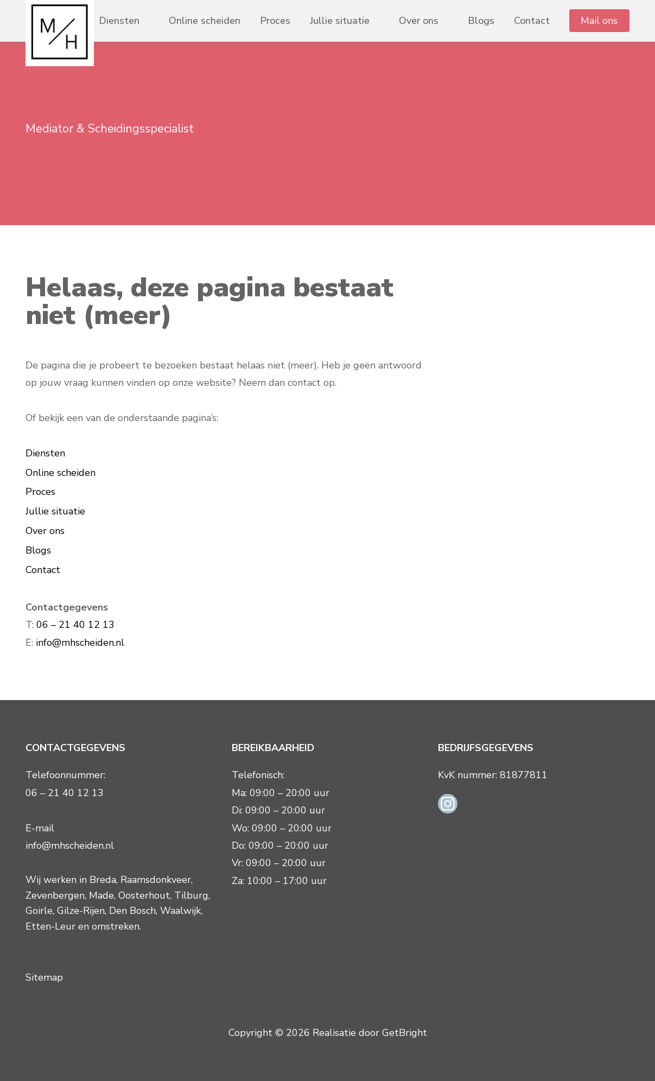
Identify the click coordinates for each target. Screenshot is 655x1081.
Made (101, 895)
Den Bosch (132, 910)
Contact (532, 20)
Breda (103, 879)
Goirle (39, 910)
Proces (275, 20)
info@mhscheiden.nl (80, 642)
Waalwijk (180, 910)
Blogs (481, 20)
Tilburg (191, 895)
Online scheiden (204, 20)
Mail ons (599, 20)
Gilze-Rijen (81, 910)
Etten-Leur (50, 926)
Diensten (119, 20)
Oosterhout (144, 895)
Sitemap (44, 977)
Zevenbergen (55, 895)
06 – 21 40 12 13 (75, 624)
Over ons (418, 20)
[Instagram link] (447, 802)
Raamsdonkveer (155, 879)
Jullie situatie (340, 20)
